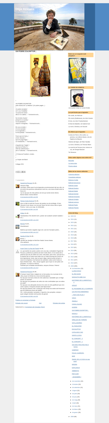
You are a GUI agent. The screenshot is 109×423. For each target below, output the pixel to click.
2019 (72, 235)
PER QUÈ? (75, 374)
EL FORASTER (76, 326)
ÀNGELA (74, 301)
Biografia (71, 160)
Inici (40, 303)
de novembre (76, 381)
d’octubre (75, 384)
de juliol (74, 393)
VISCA (74, 298)
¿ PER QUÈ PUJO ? (78, 295)
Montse (22, 224)
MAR (73, 356)
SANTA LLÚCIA (77, 335)
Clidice (22, 213)
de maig (75, 400)
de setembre (76, 387)
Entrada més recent (22, 303)
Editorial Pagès (73, 205)
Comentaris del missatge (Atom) (35, 307)
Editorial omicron (73, 202)
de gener (75, 412)
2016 (72, 244)
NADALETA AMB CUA (79, 277)
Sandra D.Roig (24, 236)
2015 (72, 247)
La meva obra (72, 163)
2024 (72, 219)
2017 (72, 241)
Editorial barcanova (74, 183)
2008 (72, 416)
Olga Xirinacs (25, 9)
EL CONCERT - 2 (77, 338)
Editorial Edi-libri (73, 194)
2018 (72, 238)
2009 (72, 266)
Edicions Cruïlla (73, 180)
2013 (72, 253)
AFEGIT (74, 285)
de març (75, 406)
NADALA (74, 313)
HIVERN (74, 307)
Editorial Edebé (73, 191)
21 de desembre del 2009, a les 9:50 (29, 209)
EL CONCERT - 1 (77, 341)
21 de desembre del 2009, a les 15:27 (29, 267)
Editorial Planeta (73, 208)
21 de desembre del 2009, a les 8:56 (29, 197)
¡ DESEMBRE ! (76, 377)
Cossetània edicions (74, 177)
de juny (74, 397)
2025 (72, 216)
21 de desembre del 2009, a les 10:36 (29, 220)
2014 (72, 250)
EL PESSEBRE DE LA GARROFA (82, 288)
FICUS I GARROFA (78, 353)
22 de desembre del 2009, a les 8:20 (29, 296)
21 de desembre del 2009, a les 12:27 (29, 232)
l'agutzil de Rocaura (26, 183)
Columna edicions (73, 174)
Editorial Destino (73, 188)
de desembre (76, 268)
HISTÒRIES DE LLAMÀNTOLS (81, 316)
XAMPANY (75, 350)
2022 (72, 225)
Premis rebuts (72, 166)
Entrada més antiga (59, 303)
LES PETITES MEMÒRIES (80, 292)
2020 (72, 232)
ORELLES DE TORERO (79, 320)
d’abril (74, 403)
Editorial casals (73, 185)
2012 (72, 257)
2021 (72, 228)
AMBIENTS (75, 371)
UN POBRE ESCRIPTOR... (80, 310)
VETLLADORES (77, 323)
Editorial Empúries (74, 196)
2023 (72, 222)
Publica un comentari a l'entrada (25, 300)
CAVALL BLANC (77, 304)
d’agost (74, 390)
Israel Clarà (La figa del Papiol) (29, 248)
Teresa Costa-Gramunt (27, 201)
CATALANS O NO (77, 332)
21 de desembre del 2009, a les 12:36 (29, 244)
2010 (72, 263)
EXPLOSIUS (76, 367)
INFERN (74, 364)
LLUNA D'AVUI (76, 271)
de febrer (75, 409)
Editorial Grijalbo (73, 199)
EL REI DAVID (76, 274)
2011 (72, 260)
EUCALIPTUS (76, 329)
